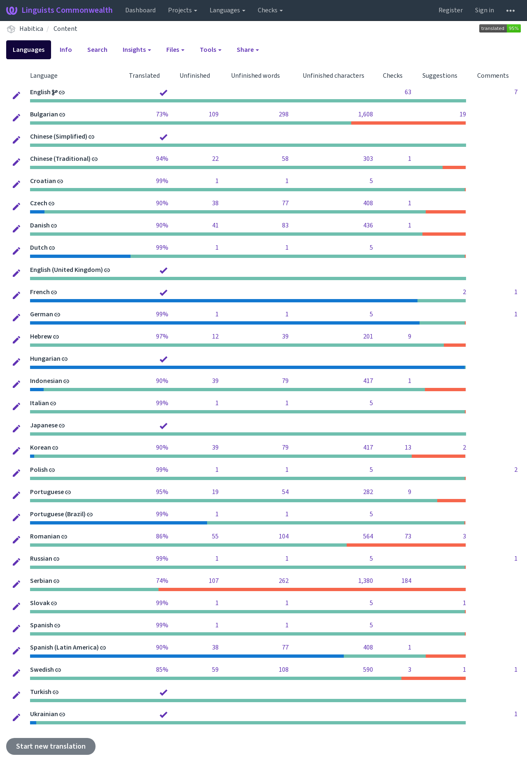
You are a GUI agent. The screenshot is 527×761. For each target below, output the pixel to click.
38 (215, 203)
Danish (40, 225)
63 (408, 92)
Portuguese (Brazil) (58, 514)
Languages (227, 10)
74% (162, 580)
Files (175, 49)
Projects (182, 10)
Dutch (39, 247)
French (40, 292)
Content (65, 28)
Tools (211, 49)
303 (368, 158)
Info (66, 49)
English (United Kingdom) (66, 269)
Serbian (41, 580)
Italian (39, 403)
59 (215, 669)
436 (368, 225)
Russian (41, 558)
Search (97, 49)
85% (162, 669)
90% (162, 203)
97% (162, 336)
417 (368, 380)
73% (162, 114)
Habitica (31, 28)
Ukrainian (44, 714)
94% (162, 158)
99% (162, 181)
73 (408, 536)
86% (162, 536)
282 (368, 492)
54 (285, 492)
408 (368, 203)
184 (406, 580)
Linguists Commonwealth (59, 10)
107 (214, 580)
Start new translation (51, 746)
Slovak (40, 603)
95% (162, 492)
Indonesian (46, 380)
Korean (40, 447)
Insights (137, 49)
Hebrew (41, 336)
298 (284, 114)
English (40, 92)
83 (285, 225)
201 (368, 336)
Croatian (43, 181)
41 (215, 225)
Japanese (44, 425)
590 (368, 669)
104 (284, 536)
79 (285, 380)
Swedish (42, 669)
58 (285, 158)
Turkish (40, 691)
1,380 (365, 580)
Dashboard (140, 10)
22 (215, 158)
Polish (39, 469)
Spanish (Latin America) (64, 647)
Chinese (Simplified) (58, 136)
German (41, 314)
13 (408, 447)
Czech (38, 203)
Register (450, 10)
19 (462, 114)
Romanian (45, 536)
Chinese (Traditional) (60, 158)
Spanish (41, 625)
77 (285, 203)
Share (248, 49)
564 (368, 536)
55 (215, 536)
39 (285, 336)
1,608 (365, 114)
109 (214, 114)
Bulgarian (44, 114)
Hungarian (45, 358)
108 (284, 669)
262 (284, 580)
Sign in (484, 10)
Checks (270, 10)
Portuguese (47, 492)
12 (215, 336)
